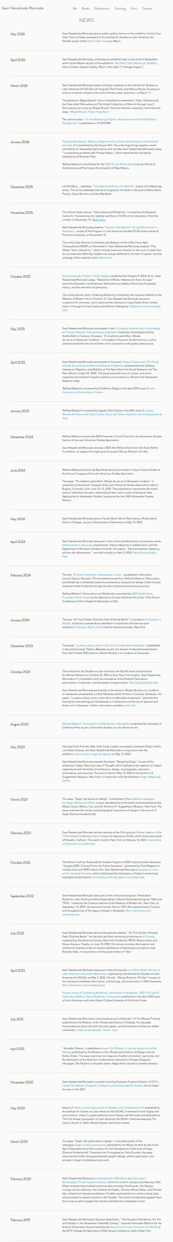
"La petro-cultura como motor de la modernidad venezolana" (110, 645)
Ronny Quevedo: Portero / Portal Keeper (85, 276)
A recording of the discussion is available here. (118, 877)
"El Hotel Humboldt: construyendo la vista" (97, 574)
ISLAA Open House (98, 41)
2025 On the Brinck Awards (120, 164)
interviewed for (105, 1178)
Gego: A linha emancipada (89, 1144)
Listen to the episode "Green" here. (97, 1030)
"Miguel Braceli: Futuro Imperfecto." (90, 111)
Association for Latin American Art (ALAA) (134, 1227)
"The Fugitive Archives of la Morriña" (113, 186)
